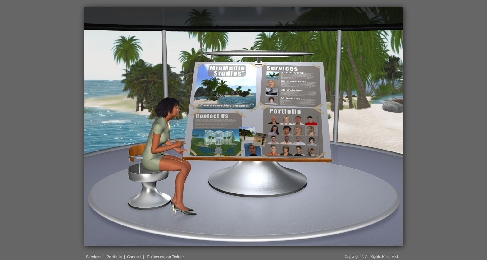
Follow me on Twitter (165, 257)
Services (93, 257)
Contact (134, 257)
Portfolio (114, 257)
